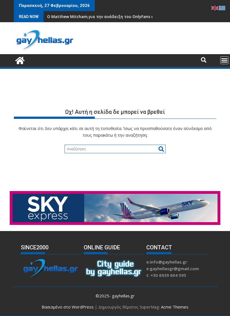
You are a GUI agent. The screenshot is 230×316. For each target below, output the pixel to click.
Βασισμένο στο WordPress (68, 307)
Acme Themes (174, 307)
